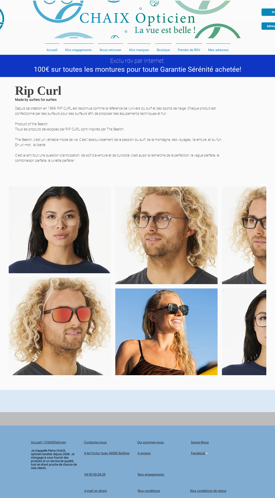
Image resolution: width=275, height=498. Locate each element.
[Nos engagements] (164, 474)
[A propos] (164, 453)
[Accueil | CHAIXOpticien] (57, 442)
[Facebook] (217, 453)
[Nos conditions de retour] (216, 491)
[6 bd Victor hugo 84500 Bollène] (110, 453)
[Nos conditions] (164, 491)
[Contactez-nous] (110, 442)
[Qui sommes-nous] (163, 442)
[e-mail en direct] (111, 491)
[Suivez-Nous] (217, 442)
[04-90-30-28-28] (111, 474)
